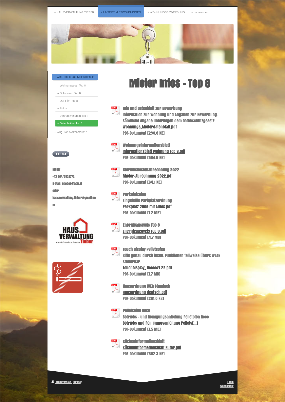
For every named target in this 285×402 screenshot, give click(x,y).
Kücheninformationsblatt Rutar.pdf (152, 347)
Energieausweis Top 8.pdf (144, 231)
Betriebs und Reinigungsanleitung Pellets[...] (160, 323)
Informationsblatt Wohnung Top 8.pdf (154, 151)
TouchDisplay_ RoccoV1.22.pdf (147, 268)
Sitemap (77, 382)
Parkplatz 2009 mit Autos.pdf (147, 206)
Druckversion (61, 382)
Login (230, 382)
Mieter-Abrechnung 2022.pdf (148, 176)
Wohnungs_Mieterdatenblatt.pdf (150, 127)
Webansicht (227, 386)
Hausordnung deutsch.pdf (145, 292)
